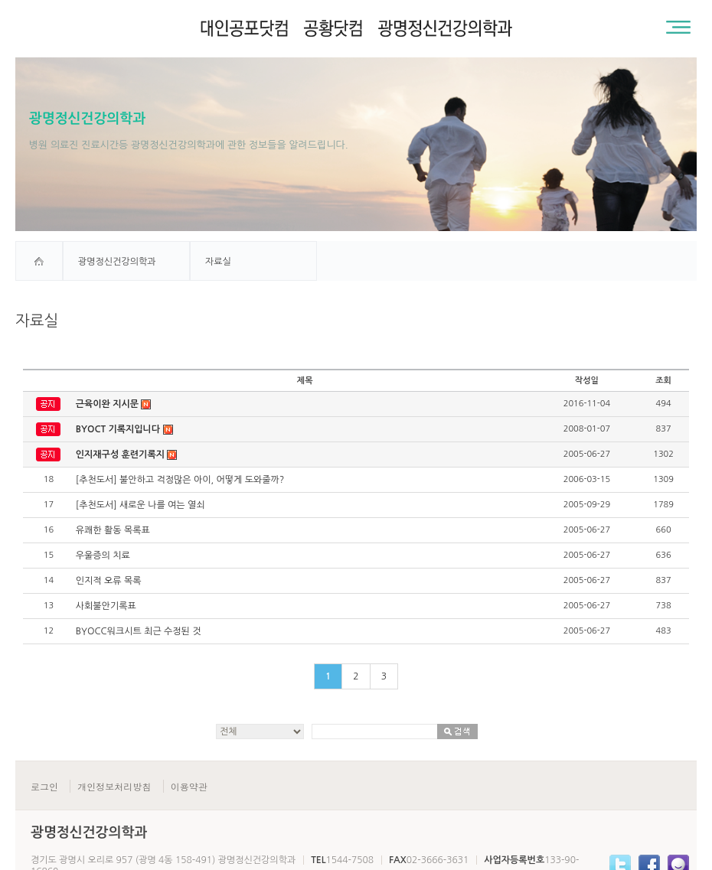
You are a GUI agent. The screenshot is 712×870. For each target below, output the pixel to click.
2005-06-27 (586, 454)
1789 (663, 504)
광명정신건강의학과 (117, 261)
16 (49, 530)
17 (49, 504)
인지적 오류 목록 (109, 580)
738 (663, 605)
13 (49, 605)
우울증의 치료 (103, 555)
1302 (663, 454)
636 (663, 555)
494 (663, 403)
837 (663, 429)
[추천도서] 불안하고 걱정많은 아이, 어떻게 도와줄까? (180, 479)
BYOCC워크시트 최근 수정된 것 (138, 631)
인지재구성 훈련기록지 (127, 455)
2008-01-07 (586, 429)
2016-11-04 (586, 403)
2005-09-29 (586, 504)
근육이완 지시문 (114, 404)
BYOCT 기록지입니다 (124, 430)
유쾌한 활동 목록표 (113, 530)
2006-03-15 (586, 479)
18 (49, 479)
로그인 (44, 786)
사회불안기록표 (106, 606)
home (39, 261)
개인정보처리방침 (114, 786)
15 (49, 555)
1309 (663, 479)
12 (49, 631)
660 (663, 530)
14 (49, 580)
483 (663, 631)
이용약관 (189, 786)
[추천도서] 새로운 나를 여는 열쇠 (140, 505)
